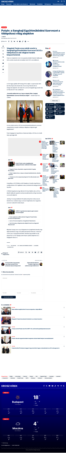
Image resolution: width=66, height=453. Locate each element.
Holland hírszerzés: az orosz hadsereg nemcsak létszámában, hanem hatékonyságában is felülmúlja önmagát (55, 168)
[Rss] (64, 386)
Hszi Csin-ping (13, 245)
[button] (56, 1)
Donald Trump (20, 378)
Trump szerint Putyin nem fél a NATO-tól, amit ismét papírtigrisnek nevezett (31, 328)
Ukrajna (31, 376)
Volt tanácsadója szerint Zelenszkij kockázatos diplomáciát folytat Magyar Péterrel (56, 192)
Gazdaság (51, 376)
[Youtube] (50, 109)
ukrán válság (17, 376)
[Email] (20, 41)
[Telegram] (60, 113)
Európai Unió (5, 378)
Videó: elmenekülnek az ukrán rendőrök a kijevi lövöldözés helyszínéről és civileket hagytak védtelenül (56, 146)
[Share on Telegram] (17, 41)
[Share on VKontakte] (14, 41)
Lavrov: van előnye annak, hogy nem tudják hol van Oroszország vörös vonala (46, 167)
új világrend (36, 245)
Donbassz (33, 378)
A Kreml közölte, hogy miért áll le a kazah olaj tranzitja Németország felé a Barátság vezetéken (46, 180)
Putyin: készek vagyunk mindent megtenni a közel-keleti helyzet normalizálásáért (32, 338)
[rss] (50, 117)
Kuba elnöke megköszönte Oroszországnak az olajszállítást (27, 309)
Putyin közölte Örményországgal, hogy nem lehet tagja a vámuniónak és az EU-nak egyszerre (35, 348)
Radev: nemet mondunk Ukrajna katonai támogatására (46, 157)
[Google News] (52, 386)
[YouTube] (49, 386)
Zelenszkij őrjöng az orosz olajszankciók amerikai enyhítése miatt (56, 179)
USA (36, 376)
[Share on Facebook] (8, 41)
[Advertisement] (33, 15)
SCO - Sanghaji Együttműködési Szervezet (25, 245)
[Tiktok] (60, 109)
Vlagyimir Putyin (10, 247)
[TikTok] (55, 386)
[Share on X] (11, 41)
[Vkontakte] (50, 113)
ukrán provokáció (48, 378)
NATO (27, 378)
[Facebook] (50, 105)
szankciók (58, 376)
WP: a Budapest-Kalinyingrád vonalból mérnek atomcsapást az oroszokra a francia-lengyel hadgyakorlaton (59, 92)
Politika (4, 27)
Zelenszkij (13, 378)
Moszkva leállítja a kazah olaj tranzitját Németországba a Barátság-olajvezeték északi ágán (45, 145)
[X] (60, 105)
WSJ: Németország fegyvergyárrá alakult (45, 189)
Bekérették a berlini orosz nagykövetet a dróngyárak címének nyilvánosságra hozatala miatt (55, 158)
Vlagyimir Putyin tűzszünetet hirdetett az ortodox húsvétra (27, 319)
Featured (25, 376)
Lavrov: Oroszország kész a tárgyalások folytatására (22, 220)
